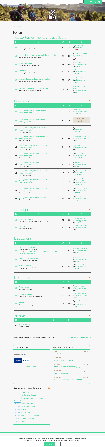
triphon (77, 140)
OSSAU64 (78, 83)
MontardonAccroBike (62, 354)
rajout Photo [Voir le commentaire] (65, 373)
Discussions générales (27, 247)
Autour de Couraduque (30, 415)
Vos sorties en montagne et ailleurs (40, 37)
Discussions (23, 238)
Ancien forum (24, 324)
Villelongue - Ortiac (28, 395)
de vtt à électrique (80, 218)
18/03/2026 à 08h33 (81, 220)
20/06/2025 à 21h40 (81, 112)
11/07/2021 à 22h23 (81, 267)
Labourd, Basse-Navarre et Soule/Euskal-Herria (37, 55)
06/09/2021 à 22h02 (81, 164)
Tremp (77, 70)
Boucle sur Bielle (80, 46)
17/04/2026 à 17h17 (81, 57)
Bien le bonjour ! (80, 286)
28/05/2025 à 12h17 (81, 227)
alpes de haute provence (78, 78)
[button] (87, 2)
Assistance (23, 303)
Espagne (22, 71)
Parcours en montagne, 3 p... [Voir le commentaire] (72, 367)
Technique (22, 209)
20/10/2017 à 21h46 (81, 183)
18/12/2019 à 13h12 (81, 156)
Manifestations (25, 101)
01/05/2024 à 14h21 (81, 250)
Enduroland (25, 412)
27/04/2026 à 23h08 (81, 64)
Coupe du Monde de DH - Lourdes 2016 (80, 180)
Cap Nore (78, 110)
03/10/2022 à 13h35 (81, 138)
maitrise (77, 257)
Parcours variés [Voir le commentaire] (67, 360)
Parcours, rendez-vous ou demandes (33, 88)
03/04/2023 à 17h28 (81, 130)
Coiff (76, 200)
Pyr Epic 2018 (79, 162)
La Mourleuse (79, 128)
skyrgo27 (78, 222)
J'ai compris (49, 444)
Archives (20, 315)
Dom (76, 50)
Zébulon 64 (78, 184)
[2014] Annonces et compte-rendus (33, 198)
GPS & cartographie (27, 226)
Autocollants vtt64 (81, 294)
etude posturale (27, 418)
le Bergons (78, 62)
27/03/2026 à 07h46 (81, 48)
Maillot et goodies (26, 294)
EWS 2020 (78, 145)
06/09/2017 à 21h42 (81, 191)
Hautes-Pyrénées (25, 63)
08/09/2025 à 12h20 (81, 90)
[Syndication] (90, 37)
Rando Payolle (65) (81, 189)
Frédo (77, 166)
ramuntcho (78, 157)
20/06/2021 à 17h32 (81, 147)
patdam (77, 66)
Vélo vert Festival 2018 (82, 171)
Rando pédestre (80, 265)
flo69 (76, 252)
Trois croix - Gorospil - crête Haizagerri (80, 54)
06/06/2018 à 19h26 (81, 173)
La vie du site (23, 277)
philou (77, 73)
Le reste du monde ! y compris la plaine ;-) (35, 79)
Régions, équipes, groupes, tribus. (39, 251)
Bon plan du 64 (30, 254)
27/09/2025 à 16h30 (81, 81)
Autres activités (25, 266)
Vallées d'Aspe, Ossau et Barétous (32, 47)
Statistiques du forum (81, 337)
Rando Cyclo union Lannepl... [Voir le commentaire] (72, 380)
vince (76, 297)
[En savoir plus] (58, 444)
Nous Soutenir (31, 367)
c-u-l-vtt (57, 380)
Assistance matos (26, 219)
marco (56, 373)
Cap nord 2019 (79, 154)
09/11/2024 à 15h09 (81, 288)
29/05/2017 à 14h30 (81, 295)
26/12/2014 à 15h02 (81, 199)
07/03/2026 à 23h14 (81, 72)
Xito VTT (57, 360)
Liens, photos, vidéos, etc (29, 258)
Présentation (24, 287)
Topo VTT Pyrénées (81, 225)
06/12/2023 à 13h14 (81, 305)
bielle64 (77, 92)
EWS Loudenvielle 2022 (82, 136)
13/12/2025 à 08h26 (81, 259)
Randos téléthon (80, 197)
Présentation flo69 (81, 248)
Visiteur (77, 192)
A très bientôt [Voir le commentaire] (77, 354)
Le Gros (77, 132)
